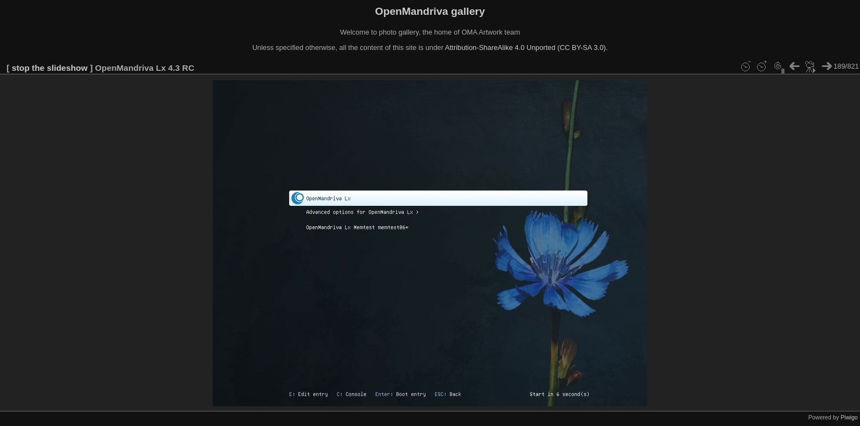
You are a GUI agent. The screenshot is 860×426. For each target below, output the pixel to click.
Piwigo (849, 417)
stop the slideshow (49, 67)
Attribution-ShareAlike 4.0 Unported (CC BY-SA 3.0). (526, 47)
